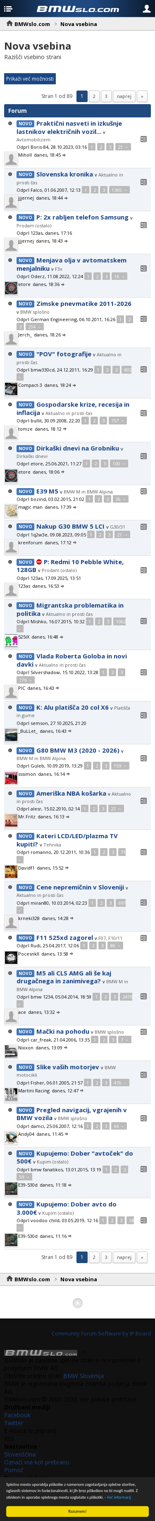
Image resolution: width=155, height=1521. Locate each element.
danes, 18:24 (60, 385)
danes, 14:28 (58, 918)
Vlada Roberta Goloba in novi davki (72, 660)
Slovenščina (20, 1454)
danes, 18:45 (50, 155)
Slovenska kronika (64, 174)
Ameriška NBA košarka (71, 793)
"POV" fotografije (63, 354)
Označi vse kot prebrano (36, 1462)
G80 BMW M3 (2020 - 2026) (77, 750)
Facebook (17, 1415)
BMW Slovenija (83, 1376)
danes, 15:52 (53, 868)
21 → (123, 147)
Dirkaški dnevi (32, 456)
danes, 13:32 (44, 1012)
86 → (115, 945)
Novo (25, 123)
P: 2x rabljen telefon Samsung (82, 217)
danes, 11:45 (52, 1134)
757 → (117, 420)
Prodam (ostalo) (34, 225)
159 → (120, 766)
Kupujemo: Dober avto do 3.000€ (67, 1208)
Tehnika (52, 845)
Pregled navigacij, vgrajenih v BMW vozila (72, 1114)
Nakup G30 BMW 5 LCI (70, 526)
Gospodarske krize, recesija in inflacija (73, 408)
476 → (120, 1083)
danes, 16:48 (47, 637)
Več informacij (119, 1497)
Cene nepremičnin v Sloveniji (80, 887)
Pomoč (14, 1470)
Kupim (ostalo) (52, 1162)
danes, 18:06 (49, 472)
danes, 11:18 (56, 1185)
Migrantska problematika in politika (70, 609)
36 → (120, 499)
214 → (34, 327)
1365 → (119, 190)
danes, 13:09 (52, 1047)
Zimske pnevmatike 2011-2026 (83, 303)
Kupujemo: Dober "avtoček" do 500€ (75, 1157)
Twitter (13, 1423)
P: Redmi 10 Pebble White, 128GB (70, 566)
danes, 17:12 (61, 542)
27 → (116, 809)
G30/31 (117, 527)
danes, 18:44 (52, 198)
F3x (58, 269)
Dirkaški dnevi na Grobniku (77, 448)
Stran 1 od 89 (56, 96)
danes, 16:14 (54, 774)
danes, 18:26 (50, 334)
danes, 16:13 (54, 816)
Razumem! (77, 1511)
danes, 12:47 (68, 1090)
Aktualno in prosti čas (68, 413)
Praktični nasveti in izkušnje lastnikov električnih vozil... (69, 127)
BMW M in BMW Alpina (88, 492)
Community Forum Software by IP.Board (101, 1333)
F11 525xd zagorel (64, 937)
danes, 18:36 (49, 284)
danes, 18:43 (52, 241)
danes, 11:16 (56, 1236)
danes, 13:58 (57, 954)
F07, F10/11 (110, 938)
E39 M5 (47, 491)
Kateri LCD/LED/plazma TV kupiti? (67, 840)
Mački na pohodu (62, 1031)
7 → (125, 1040)
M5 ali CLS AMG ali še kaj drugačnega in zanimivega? (64, 977)
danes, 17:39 (61, 507)
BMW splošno (35, 312)
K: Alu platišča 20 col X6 (72, 707)
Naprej (124, 96)
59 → (24, 1177)
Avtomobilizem (33, 139)
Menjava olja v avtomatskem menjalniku (71, 264)
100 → (119, 463)
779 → (25, 680)
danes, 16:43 (43, 688)
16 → (119, 276)
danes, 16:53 (48, 586)
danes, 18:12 (51, 429)
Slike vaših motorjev (67, 1067)
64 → (119, 1126)
